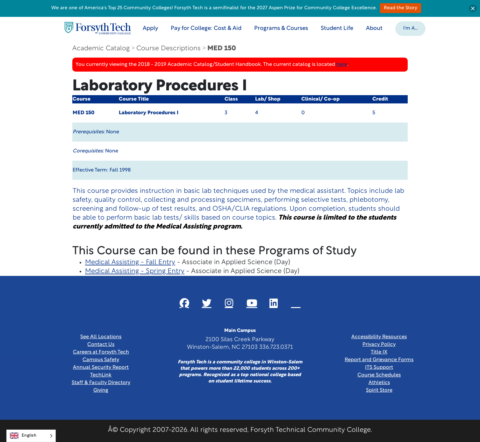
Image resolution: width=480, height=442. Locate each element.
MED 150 (221, 48)
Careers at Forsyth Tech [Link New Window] (101, 352)
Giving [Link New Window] (100, 390)
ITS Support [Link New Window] (379, 367)
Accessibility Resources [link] (379, 337)
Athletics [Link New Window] (379, 382)
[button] (410, 28)
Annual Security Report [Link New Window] (101, 367)
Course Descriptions (168, 48)
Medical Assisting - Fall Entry (130, 262)
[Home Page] (98, 28)
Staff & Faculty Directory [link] (101, 382)
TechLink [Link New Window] (100, 375)
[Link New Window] (184, 303)
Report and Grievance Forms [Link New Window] (379, 359)
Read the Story (400, 8)
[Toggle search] (440, 28)
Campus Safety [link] (100, 359)
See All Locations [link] (100, 337)
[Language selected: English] (31, 436)
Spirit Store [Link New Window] (379, 390)
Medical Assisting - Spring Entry (134, 271)
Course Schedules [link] (379, 375)
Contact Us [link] (100, 344)
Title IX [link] (379, 352)
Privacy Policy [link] (379, 344)
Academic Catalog (101, 48)
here (341, 64)
